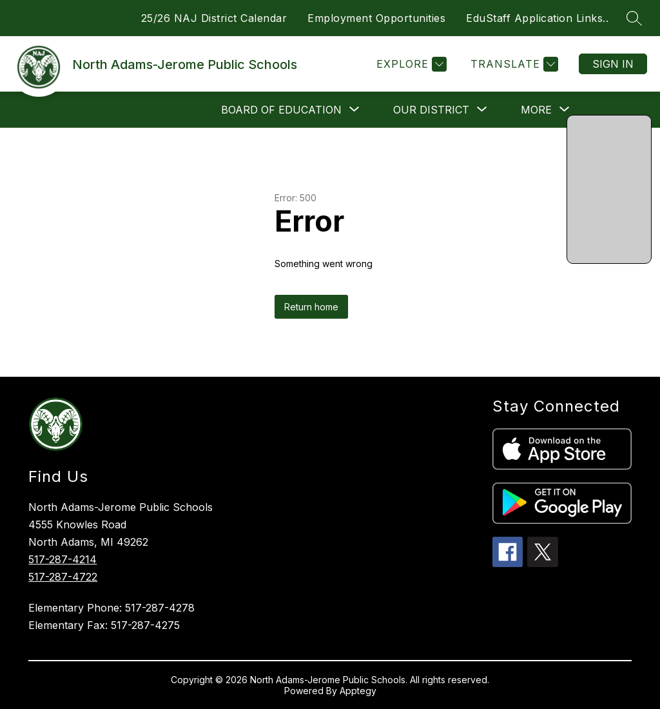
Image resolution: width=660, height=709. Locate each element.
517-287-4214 (62, 559)
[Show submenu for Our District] (431, 109)
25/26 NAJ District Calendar (214, 18)
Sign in (613, 63)
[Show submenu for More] (536, 109)
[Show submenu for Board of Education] (281, 109)
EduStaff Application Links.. (537, 18)
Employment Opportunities (376, 18)
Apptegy (358, 690)
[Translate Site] (512, 64)
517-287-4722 (62, 576)
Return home (311, 306)
